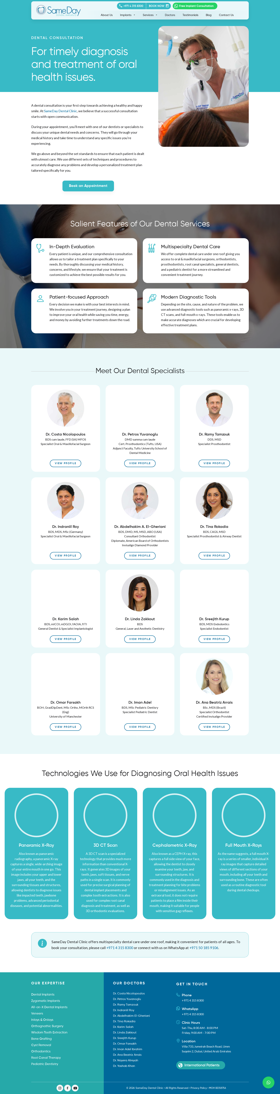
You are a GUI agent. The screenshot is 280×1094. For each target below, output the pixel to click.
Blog (209, 15)
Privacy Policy (199, 1088)
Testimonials (190, 15)
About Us (107, 15)
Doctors (170, 15)
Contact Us (226, 15)
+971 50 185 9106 (203, 948)
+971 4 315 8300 (119, 948)
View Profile (65, 463)
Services (150, 15)
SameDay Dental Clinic (60, 111)
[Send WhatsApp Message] (268, 1082)
